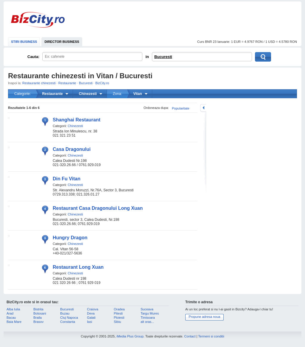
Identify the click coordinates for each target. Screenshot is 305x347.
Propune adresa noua (204, 316)
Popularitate (180, 108)
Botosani (39, 313)
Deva (91, 313)
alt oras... (147, 321)
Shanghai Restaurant (76, 119)
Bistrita (38, 309)
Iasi (89, 321)
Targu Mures (150, 313)
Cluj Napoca (69, 317)
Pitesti (118, 313)
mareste (203, 108)
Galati (91, 317)
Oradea (119, 309)
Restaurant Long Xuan (78, 267)
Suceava (147, 309)
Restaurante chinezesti (39, 83)
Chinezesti (75, 126)
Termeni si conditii (211, 336)
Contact (190, 336)
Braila (37, 317)
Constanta (67, 321)
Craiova (92, 309)
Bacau (11, 317)
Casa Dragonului (72, 149)
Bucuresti (163, 56)
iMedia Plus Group (130, 336)
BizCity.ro (38, 20)
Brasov (38, 321)
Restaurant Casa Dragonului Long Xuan (98, 208)
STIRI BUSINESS (24, 41)
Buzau (64, 313)
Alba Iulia (13, 309)
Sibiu (117, 321)
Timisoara (148, 317)
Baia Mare (14, 321)
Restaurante (67, 83)
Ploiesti (119, 317)
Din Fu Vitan (66, 178)
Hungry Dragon (70, 237)
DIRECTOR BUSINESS (61, 41)
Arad (10, 313)
